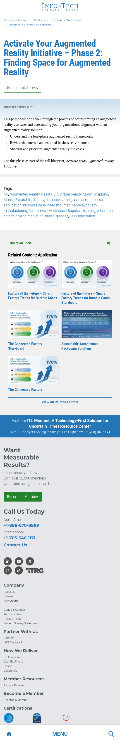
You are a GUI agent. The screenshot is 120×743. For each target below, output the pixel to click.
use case (80, 200)
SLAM (87, 194)
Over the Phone (13, 661)
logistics (75, 210)
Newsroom (11, 600)
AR (6, 194)
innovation (86, 216)
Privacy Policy (12, 618)
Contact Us (15, 544)
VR (55, 194)
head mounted (58, 205)
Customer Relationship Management (30, 24)
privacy (91, 205)
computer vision (58, 200)
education (105, 210)
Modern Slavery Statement (21, 623)
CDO (73, 216)
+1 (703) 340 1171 (97, 432)
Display (38, 200)
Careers (9, 596)
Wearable (23, 200)
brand (49, 216)
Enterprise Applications (67, 20)
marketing (35, 216)
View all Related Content (60, 402)
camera (78, 205)
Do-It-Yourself (12, 657)
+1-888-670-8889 (21, 525)
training (89, 210)
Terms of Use (12, 614)
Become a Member (22, 496)
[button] (60, 734)
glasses (62, 216)
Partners (9, 638)
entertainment (15, 216)
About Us (9, 591)
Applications (41, 20)
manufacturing (15, 210)
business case (34, 205)
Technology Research (16, 20)
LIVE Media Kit (13, 642)
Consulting (10, 670)
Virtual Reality (71, 194)
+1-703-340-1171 (19, 537)
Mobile (9, 200)
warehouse (58, 210)
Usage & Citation (14, 609)
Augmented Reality (25, 194)
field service (38, 210)
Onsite (8, 666)
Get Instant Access (22, 87)
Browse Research (15, 685)
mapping (101, 194)
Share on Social (60, 243)
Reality (46, 194)
